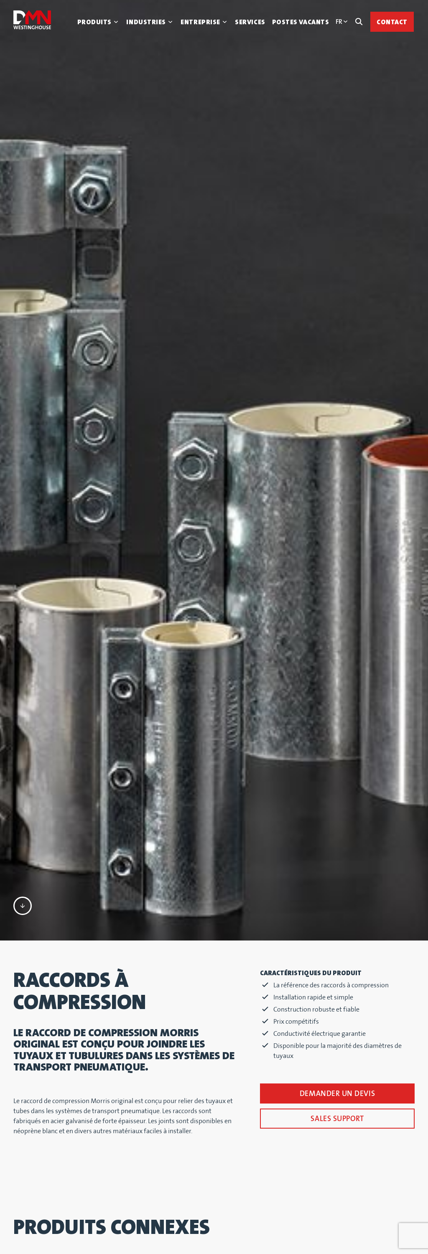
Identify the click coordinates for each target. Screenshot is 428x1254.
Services (250, 22)
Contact (392, 22)
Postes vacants (300, 22)
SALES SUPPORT (337, 857)
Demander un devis (337, 832)
